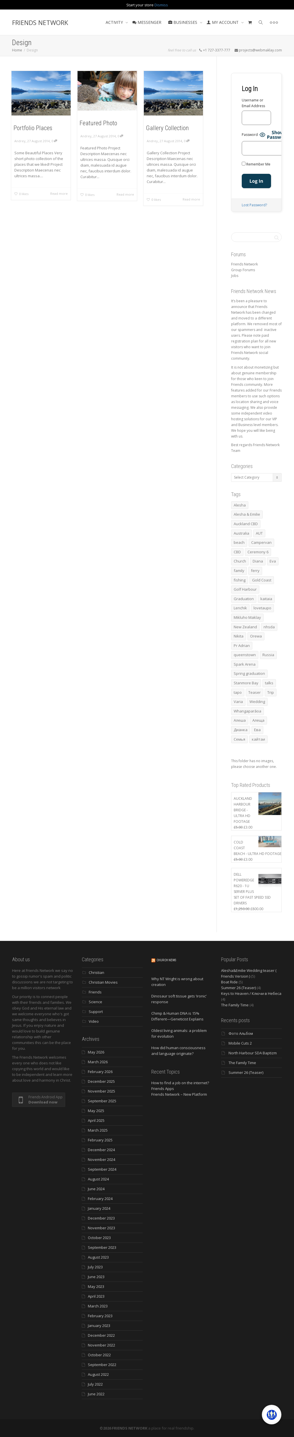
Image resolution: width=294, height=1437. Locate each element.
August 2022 (98, 1374)
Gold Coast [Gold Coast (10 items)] (261, 580)
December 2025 (101, 1081)
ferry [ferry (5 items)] (255, 570)
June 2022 (96, 1393)
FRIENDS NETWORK (40, 22)
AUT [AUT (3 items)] (259, 533)
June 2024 (96, 1188)
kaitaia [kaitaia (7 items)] (266, 598)
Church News (166, 960)
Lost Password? (254, 205)
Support (96, 1011)
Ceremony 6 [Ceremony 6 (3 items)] (257, 551)
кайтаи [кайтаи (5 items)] (258, 739)
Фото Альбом (241, 1033)
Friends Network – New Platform (179, 1094)
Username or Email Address (253, 103)
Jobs (234, 275)
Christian (96, 972)
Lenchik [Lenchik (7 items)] (240, 607)
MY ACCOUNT (223, 22)
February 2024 (100, 1198)
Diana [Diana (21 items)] (258, 561)
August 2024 (98, 1179)
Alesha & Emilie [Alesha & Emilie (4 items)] (247, 514)
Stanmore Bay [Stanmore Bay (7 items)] (246, 682)
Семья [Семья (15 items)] (239, 739)
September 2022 (102, 1364)
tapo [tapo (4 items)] (238, 692)
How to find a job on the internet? (180, 1082)
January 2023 (99, 1325)
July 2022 (95, 1384)
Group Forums (243, 269)
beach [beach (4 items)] (239, 542)
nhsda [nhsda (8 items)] (269, 626)
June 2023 (96, 1276)
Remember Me (256, 164)
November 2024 (101, 1159)
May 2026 (96, 1052)
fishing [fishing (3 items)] (239, 580)
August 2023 (98, 1257)
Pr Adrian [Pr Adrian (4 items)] (242, 645)
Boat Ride (229, 982)
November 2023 (101, 1227)
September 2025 (102, 1100)
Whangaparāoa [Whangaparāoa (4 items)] (247, 711)
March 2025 (98, 1130)
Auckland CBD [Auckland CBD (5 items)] (246, 523)
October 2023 (99, 1237)
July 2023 (95, 1267)
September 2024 (102, 1169)
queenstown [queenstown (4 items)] (245, 654)
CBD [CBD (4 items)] (237, 551)
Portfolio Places (32, 128)
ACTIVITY (115, 22)
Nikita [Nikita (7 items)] (238, 636)
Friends (95, 992)
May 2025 (96, 1110)
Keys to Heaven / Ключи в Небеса (251, 993)
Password (250, 134)
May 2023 (96, 1286)
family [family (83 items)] (239, 570)
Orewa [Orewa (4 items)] (256, 636)
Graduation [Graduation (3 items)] (244, 598)
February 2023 (100, 1315)
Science (95, 1001)
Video (94, 1021)
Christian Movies (103, 982)
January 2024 (99, 1208)
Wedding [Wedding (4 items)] (257, 701)
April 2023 (96, 1296)
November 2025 (101, 1091)
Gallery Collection (167, 128)
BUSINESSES (183, 22)
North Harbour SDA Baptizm (253, 1052)
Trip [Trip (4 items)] (270, 692)
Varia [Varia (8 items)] (238, 701)
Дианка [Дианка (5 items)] (240, 729)
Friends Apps (162, 1088)
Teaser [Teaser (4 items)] (254, 692)
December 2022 (101, 1335)
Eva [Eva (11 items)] (273, 561)
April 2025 (96, 1120)
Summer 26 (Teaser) (238, 987)
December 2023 (101, 1218)
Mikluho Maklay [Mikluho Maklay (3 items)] (247, 617)
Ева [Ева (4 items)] (257, 729)
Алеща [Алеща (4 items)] (258, 720)
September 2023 (102, 1247)
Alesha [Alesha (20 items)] (240, 505)
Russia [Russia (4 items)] (268, 654)
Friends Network (244, 264)
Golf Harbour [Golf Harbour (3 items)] (245, 589)
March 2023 (98, 1306)
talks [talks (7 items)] (269, 682)
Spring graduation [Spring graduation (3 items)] (249, 673)
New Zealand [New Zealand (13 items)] (245, 626)
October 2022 (99, 1354)
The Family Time (235, 1005)
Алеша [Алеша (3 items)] (240, 720)
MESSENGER (146, 22)
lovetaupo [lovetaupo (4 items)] (262, 607)
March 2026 (98, 1061)
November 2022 (101, 1345)
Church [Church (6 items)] (240, 561)
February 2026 (100, 1071)
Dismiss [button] (161, 4)
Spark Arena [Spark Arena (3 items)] (245, 664)
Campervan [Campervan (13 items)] (261, 542)
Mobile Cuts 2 (240, 1043)
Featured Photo (98, 123)
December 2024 (101, 1149)
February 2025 (100, 1140)
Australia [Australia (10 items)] (241, 533)
